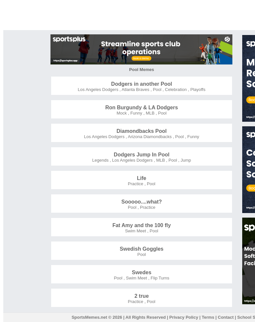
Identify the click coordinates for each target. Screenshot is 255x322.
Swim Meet (135, 230)
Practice (135, 183)
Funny (135, 113)
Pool (157, 89)
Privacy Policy (183, 317)
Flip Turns (159, 278)
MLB (149, 113)
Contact (226, 317)
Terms (208, 317)
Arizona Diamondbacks (149, 136)
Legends (100, 160)
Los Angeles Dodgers (98, 89)
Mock (122, 113)
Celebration (175, 89)
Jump (185, 160)
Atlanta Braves (135, 89)
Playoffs (197, 89)
